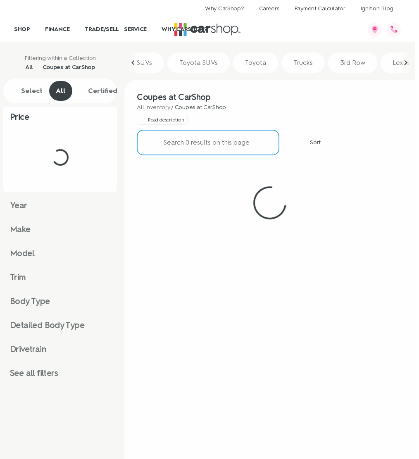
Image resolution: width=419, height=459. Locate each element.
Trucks (303, 63)
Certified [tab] (98, 91)
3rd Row (352, 63)
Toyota (255, 63)
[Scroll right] (406, 63)
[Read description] (162, 120)
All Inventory (153, 107)
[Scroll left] (133, 63)
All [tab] (61, 91)
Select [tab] (27, 91)
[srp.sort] (310, 142)
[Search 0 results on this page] (208, 143)
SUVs (144, 63)
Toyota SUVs (198, 63)
